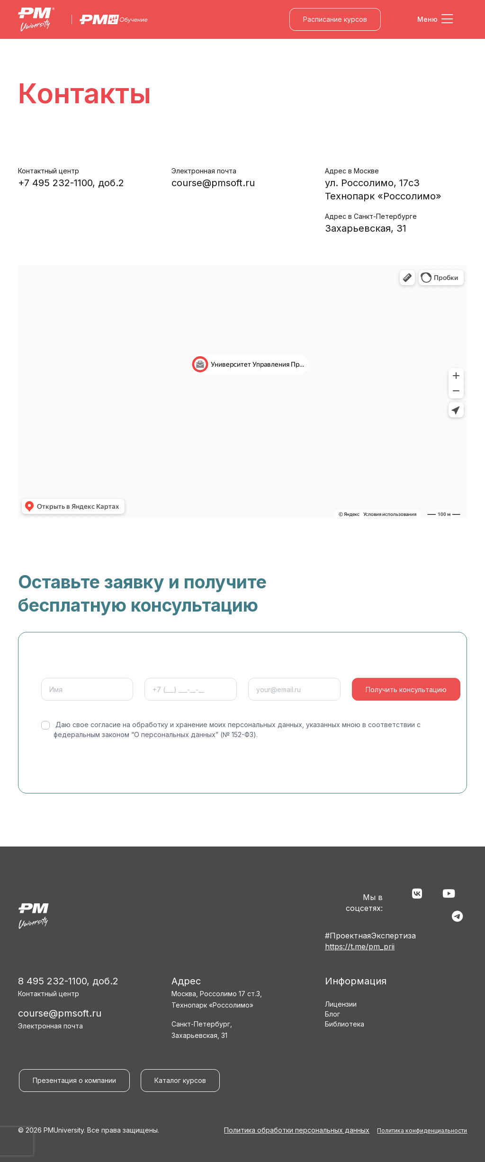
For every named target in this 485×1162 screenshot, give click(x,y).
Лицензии (341, 1004)
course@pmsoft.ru (213, 183)
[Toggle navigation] (435, 19)
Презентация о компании (74, 1080)
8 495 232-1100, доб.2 (68, 981)
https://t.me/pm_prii (360, 946)
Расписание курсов (335, 19)
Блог (332, 1014)
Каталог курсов (180, 1080)
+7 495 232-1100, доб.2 (71, 183)
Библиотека (344, 1024)
